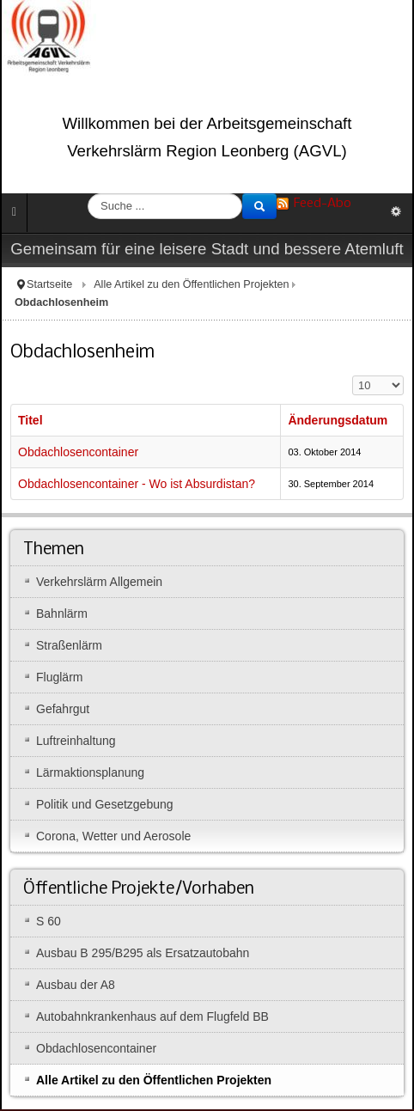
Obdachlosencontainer (78, 452)
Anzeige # (352, 375)
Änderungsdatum (337, 420)
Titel (30, 420)
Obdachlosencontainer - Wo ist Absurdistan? (136, 484)
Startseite (49, 284)
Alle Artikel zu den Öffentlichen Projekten (191, 284)
